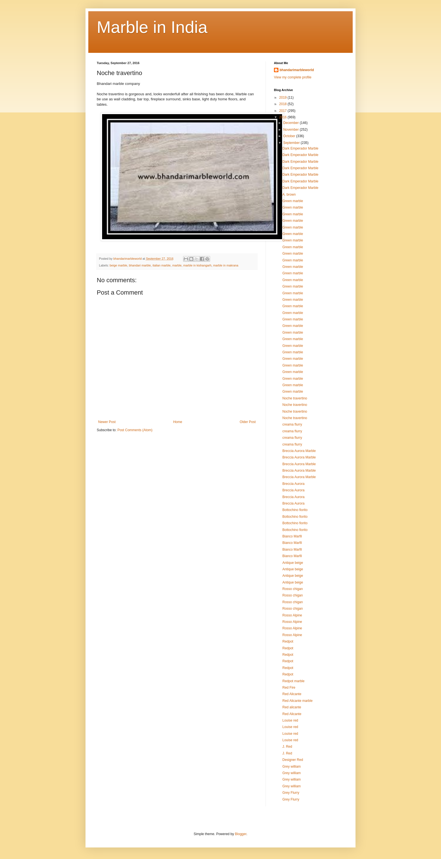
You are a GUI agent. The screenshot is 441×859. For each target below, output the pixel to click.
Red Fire (288, 688)
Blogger (240, 834)
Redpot (287, 641)
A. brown (289, 194)
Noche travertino (294, 398)
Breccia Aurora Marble (299, 451)
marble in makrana (225, 265)
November (291, 130)
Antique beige (292, 563)
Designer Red (292, 760)
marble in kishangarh (197, 265)
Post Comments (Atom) (134, 430)
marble (177, 265)
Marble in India (152, 27)
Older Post (248, 422)
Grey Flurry (290, 793)
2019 (283, 98)
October (289, 136)
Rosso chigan (292, 589)
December (291, 123)
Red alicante (291, 707)
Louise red (290, 720)
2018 (283, 104)
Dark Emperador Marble (300, 148)
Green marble (292, 201)
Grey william (291, 766)
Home (177, 422)
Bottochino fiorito (294, 510)
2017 (283, 111)
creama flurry (292, 424)
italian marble (161, 265)
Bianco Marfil (292, 536)
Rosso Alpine (292, 615)
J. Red (287, 747)
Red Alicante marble (297, 701)
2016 (283, 117)
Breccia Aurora (293, 484)
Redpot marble (293, 681)
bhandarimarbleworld (297, 70)
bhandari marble (140, 265)
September (292, 143)
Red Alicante (291, 694)
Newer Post (107, 422)
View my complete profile (292, 77)
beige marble (118, 265)
